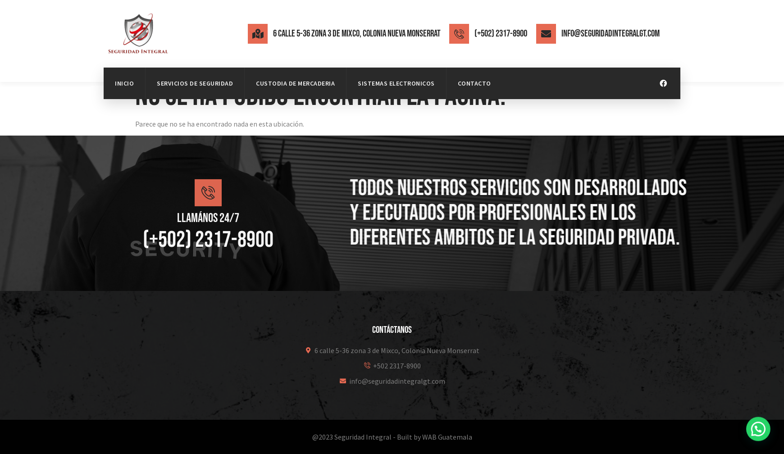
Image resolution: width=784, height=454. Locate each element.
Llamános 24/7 (208, 228)
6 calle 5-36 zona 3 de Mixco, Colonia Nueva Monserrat (357, 33)
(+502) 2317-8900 (500, 33)
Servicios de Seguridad (195, 83)
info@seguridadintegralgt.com (610, 33)
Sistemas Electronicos (396, 83)
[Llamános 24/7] (208, 203)
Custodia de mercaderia (295, 83)
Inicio (124, 83)
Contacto (474, 83)
